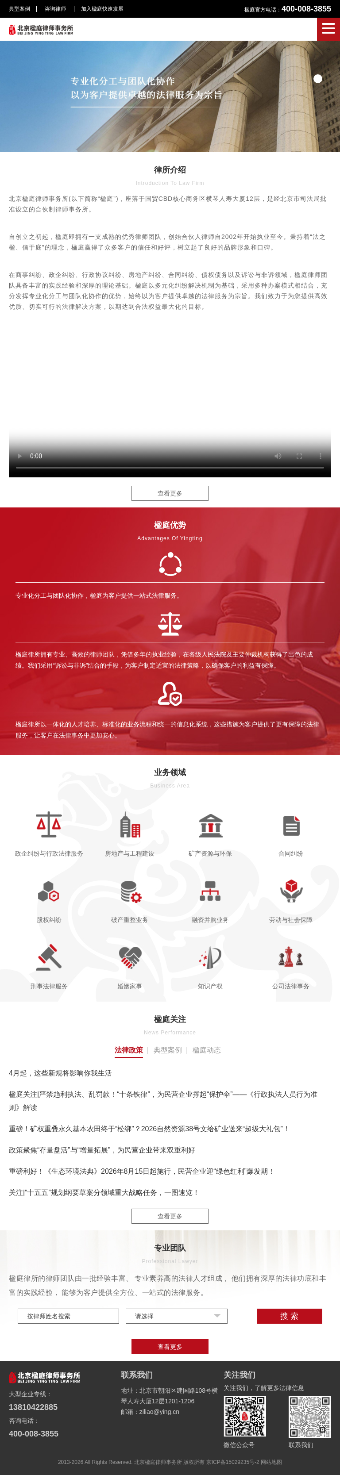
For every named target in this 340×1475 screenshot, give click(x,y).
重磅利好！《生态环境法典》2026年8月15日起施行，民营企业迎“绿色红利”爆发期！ (142, 1171)
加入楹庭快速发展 (102, 9)
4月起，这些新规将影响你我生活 (60, 1073)
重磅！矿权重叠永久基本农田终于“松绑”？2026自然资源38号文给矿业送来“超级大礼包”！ (149, 1129)
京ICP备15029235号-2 (232, 1462)
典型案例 (19, 9)
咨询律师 (56, 9)
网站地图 (271, 1462)
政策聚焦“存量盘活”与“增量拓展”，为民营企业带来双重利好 (102, 1150)
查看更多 (170, 493)
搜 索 (289, 1316)
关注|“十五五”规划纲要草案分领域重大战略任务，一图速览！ (104, 1192)
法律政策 (129, 1050)
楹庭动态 (207, 1050)
